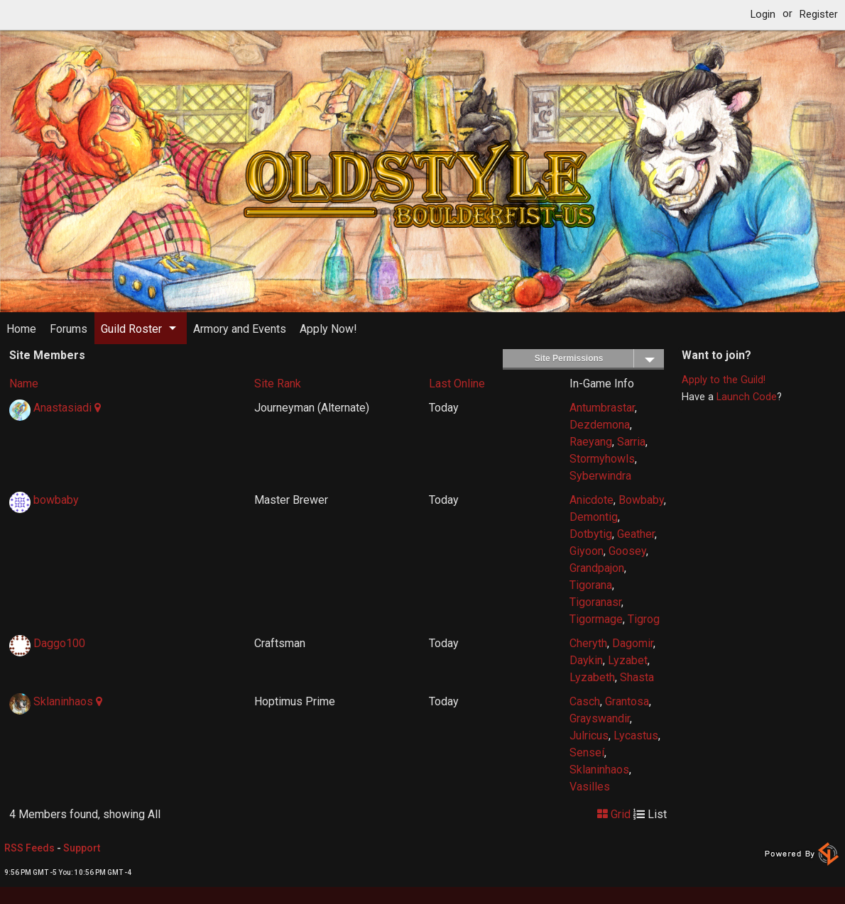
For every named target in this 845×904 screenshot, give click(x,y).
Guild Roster (131, 329)
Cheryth (588, 643)
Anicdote (591, 500)
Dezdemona (599, 424)
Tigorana (590, 585)
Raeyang (590, 441)
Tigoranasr (595, 602)
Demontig (593, 517)
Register (819, 15)
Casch (584, 701)
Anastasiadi (62, 407)
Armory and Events (239, 329)
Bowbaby (641, 500)
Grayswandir (599, 718)
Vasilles (589, 786)
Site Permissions (599, 358)
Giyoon (586, 551)
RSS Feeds (29, 848)
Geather (636, 534)
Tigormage (596, 619)
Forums (68, 329)
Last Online (457, 383)
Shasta (637, 677)
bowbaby (56, 500)
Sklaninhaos (63, 701)
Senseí (586, 752)
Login (763, 15)
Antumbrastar (602, 407)
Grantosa (627, 701)
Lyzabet (628, 660)
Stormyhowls (602, 458)
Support (81, 848)
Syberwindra (600, 476)
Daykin (586, 660)
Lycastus (636, 735)
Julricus (589, 735)
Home (21, 329)
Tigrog (644, 619)
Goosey (627, 551)
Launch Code (746, 397)
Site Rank (277, 383)
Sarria (631, 441)
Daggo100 (59, 643)
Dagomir (632, 643)
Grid (614, 814)
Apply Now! (328, 329)
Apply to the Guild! (723, 380)
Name (23, 383)
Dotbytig (590, 534)
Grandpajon (596, 568)
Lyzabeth (592, 677)
